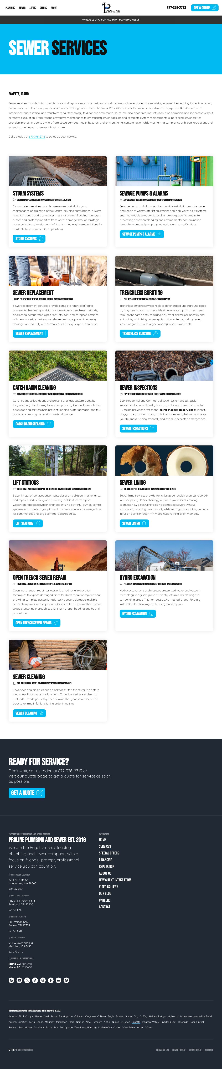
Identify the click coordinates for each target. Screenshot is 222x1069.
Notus (107, 1021)
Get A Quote (27, 793)
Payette (136, 1021)
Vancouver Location (19, 874)
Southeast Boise (43, 1027)
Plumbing (10, 8)
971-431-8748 (15, 910)
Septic (32, 8)
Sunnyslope (66, 1027)
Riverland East (168, 1021)
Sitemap (209, 1050)
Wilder (140, 1027)
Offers (43, 8)
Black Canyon (26, 1016)
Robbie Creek (197, 1021)
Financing (105, 859)
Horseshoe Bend (202, 1016)
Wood (148, 1027)
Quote (205, 7)
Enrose (119, 1016)
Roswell (13, 1027)
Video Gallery (108, 886)
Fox (24, 1050)
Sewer (22, 8)
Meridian (49, 1021)
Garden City (131, 1016)
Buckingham (66, 1016)
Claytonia (90, 1016)
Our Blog (105, 893)
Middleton (61, 1021)
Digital (29, 1050)
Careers (104, 900)
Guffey (143, 1016)
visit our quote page (28, 776)
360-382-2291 (16, 889)
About (54, 8)
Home (102, 839)
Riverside (183, 1021)
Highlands (173, 1016)
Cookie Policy (196, 1050)
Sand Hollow (25, 1027)
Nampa (80, 1021)
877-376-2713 (176, 7)
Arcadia (13, 1016)
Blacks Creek (42, 1016)
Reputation (106, 866)
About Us (105, 873)
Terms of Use (162, 1050)
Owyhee (125, 1021)
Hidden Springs (157, 1016)
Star (56, 1027)
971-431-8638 (16, 931)
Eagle (111, 1016)
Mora (71, 1021)
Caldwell (79, 1016)
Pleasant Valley (150, 1021)
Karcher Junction (18, 1021)
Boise (54, 1016)
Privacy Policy (179, 1050)
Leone (40, 1021)
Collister (101, 1016)
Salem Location (17, 916)
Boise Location (17, 937)
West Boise (128, 1027)
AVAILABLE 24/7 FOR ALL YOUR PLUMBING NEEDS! (111, 19)
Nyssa (115, 1021)
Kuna (32, 1021)
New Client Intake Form (115, 880)
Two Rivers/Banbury (85, 1027)
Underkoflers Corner (109, 1027)
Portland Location (19, 895)
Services (105, 846)
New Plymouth (94, 1021)
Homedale (186, 1016)
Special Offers (109, 853)
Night (19, 1050)
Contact (104, 907)
